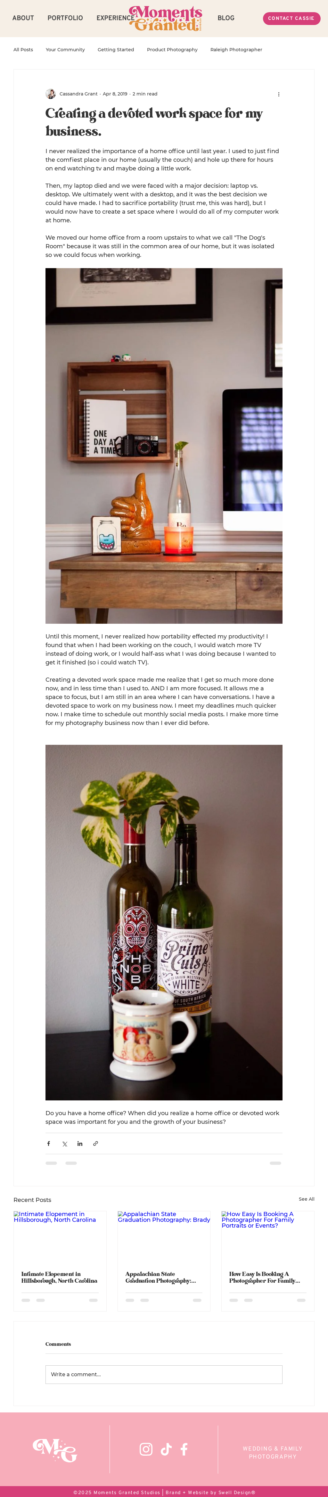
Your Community (65, 50)
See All (307, 1199)
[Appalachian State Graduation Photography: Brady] (164, 1237)
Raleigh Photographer (236, 50)
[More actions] (279, 94)
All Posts (23, 50)
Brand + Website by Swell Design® (211, 1493)
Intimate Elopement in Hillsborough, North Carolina (59, 1277)
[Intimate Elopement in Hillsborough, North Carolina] (60, 1237)
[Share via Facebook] (48, 1143)
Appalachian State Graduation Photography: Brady (158, 1277)
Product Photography (172, 50)
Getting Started (116, 50)
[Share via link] (96, 1143)
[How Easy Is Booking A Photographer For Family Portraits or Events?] (268, 1237)
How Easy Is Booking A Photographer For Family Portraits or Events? (262, 1277)
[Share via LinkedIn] (80, 1143)
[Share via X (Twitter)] (64, 1143)
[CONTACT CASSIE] (292, 18)
